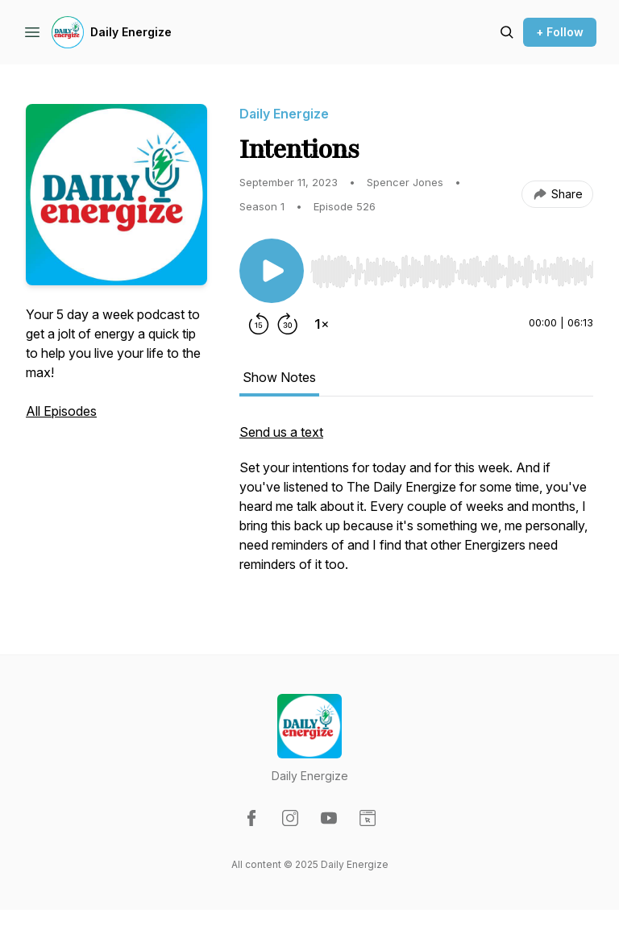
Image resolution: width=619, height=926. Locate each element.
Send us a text (281, 432)
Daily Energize (131, 32)
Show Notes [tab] (279, 377)
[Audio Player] (451, 267)
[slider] (451, 272)
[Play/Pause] (271, 271)
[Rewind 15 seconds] (258, 324)
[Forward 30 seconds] (287, 324)
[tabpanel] (416, 506)
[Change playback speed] (321, 324)
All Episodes (61, 411)
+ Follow (560, 32)
